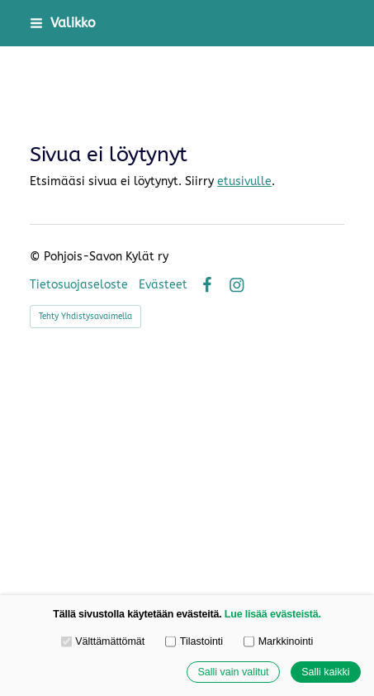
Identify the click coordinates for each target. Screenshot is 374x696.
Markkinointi (278, 641)
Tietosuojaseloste (79, 285)
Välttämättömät (103, 641)
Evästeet (163, 285)
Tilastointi (194, 641)
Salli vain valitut (232, 672)
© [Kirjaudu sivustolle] (37, 257)
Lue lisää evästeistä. (273, 614)
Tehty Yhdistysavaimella (85, 317)
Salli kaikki (325, 672)
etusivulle (244, 181)
